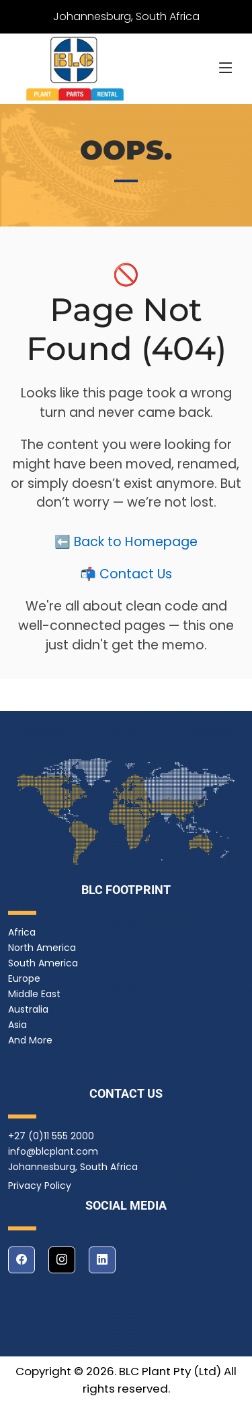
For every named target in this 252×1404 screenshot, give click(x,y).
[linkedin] (102, 1260)
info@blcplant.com (53, 1151)
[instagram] (61, 1260)
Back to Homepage (136, 546)
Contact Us (135, 578)
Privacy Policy (39, 1185)
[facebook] (21, 1260)
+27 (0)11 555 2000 (51, 1136)
